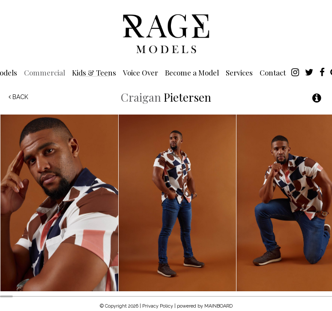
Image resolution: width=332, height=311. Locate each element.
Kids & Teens (94, 72)
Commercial (44, 72)
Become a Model (192, 72)
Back (18, 97)
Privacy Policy (157, 306)
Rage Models (166, 33)
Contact (273, 72)
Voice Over (140, 72)
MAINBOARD (218, 306)
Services (239, 72)
